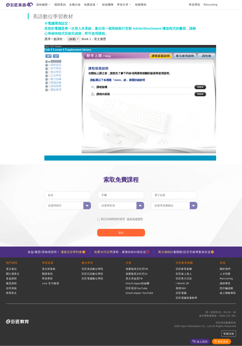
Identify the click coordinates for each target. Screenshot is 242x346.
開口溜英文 (12, 273)
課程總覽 (42, 4)
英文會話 (11, 269)
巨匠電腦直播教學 (186, 297)
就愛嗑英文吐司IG (137, 273)
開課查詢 (60, 4)
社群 (128, 263)
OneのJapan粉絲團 (137, 283)
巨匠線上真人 (184, 273)
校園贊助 (141, 4)
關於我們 (225, 269)
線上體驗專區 (228, 292)
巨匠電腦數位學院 (92, 278)
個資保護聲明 (135, 219)
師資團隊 (108, 4)
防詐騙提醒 (226, 288)
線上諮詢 (202, 341)
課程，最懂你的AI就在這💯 (122, 252)
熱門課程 (11, 263)
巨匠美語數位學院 (92, 269)
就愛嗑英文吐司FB (137, 269)
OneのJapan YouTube (139, 292)
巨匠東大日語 (184, 278)
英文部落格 (48, 269)
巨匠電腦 (181, 292)
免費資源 (89, 4)
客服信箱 (228, 333)
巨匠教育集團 (184, 263)
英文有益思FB (134, 278)
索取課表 (223, 341)
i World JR (182, 283)
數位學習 (87, 263)
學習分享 (122, 4)
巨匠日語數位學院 (92, 273)
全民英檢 (11, 288)
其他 (223, 263)
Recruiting (210, 4)
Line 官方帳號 (50, 283)
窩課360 (181, 288)
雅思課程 (11, 283)
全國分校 (75, 4)
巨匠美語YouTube (137, 288)
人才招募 (225, 273)
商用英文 (11, 292)
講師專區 (225, 283)
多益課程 (11, 278)
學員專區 (194, 4)
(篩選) (72, 39)
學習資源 (47, 263)
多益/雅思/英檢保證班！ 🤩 (57, 252)
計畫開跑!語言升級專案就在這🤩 (186, 252)
